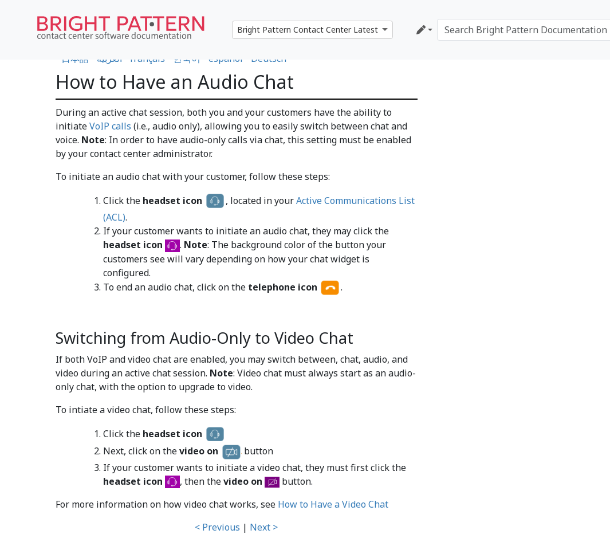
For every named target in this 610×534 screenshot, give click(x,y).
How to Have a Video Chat (333, 504)
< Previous (217, 527)
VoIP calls (110, 126)
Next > (264, 527)
